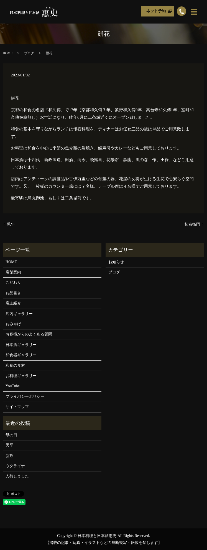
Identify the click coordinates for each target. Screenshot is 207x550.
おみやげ (13, 324)
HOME (7, 53)
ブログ (29, 53)
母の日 (11, 435)
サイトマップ (17, 407)
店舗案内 (13, 272)
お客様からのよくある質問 (29, 334)
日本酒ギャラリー (21, 345)
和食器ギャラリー (21, 355)
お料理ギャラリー (21, 376)
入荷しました (17, 476)
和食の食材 (15, 365)
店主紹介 (13, 303)
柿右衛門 (192, 224)
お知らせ (116, 262)
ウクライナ (15, 466)
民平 (9, 445)
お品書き (13, 293)
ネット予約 (156, 11)
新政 (9, 456)
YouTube (13, 386)
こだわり (13, 282)
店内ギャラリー (19, 314)
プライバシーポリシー (25, 396)
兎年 (11, 224)
